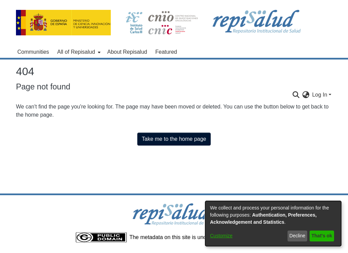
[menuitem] (78, 52)
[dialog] (273, 223)
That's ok (322, 235)
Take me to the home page (174, 139)
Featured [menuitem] (166, 52)
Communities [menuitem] (33, 52)
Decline (298, 235)
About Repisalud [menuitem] (127, 52)
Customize (221, 235)
